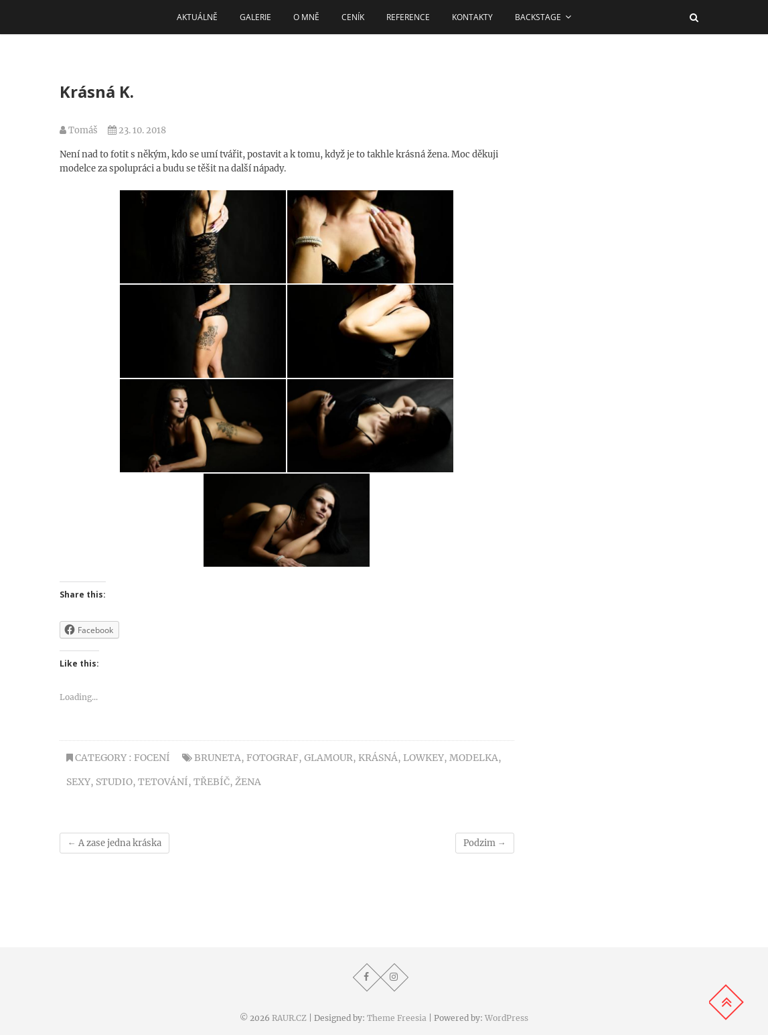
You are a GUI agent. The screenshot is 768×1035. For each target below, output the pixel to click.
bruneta (217, 758)
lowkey (423, 758)
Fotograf (272, 758)
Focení (152, 758)
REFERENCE (408, 17)
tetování (163, 782)
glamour (328, 758)
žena (248, 782)
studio (114, 782)
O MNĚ (306, 17)
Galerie (255, 17)
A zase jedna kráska (114, 843)
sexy (78, 782)
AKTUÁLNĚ (197, 17)
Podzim (484, 843)
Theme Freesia (397, 1018)
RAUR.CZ (289, 1018)
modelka (473, 758)
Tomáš (79, 130)
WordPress (506, 1018)
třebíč (212, 782)
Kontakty (472, 17)
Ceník (352, 17)
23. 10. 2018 (137, 130)
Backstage (538, 17)
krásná (378, 758)
